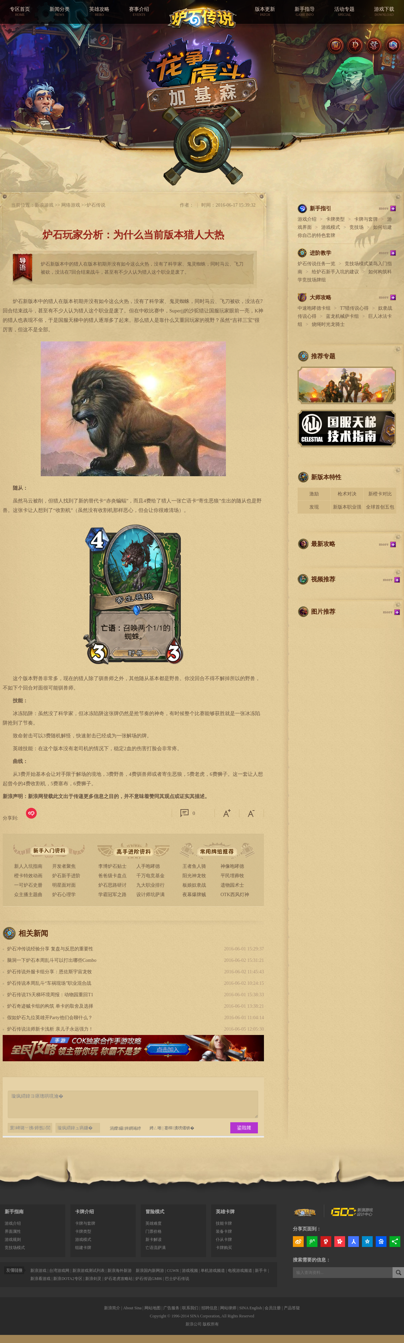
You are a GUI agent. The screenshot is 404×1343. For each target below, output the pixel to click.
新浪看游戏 (40, 1278)
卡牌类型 (335, 219)
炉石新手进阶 (66, 875)
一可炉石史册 (28, 885)
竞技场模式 (15, 1247)
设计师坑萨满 (150, 894)
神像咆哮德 (232, 866)
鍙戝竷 (244, 1127)
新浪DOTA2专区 (67, 1278)
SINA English (250, 1308)
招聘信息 (209, 1308)
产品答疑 (292, 1308)
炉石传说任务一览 (316, 263)
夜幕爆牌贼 (194, 894)
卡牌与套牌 (366, 219)
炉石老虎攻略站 (118, 1278)
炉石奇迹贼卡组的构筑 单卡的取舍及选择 (50, 1006)
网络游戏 (70, 205)
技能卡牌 (224, 1223)
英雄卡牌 (225, 1211)
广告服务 (171, 1308)
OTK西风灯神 (235, 894)
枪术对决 (347, 493)
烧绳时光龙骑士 (328, 324)
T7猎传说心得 (354, 308)
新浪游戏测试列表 (88, 1270)
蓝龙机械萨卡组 (342, 316)
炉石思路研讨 (112, 885)
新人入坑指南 (28, 866)
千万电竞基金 (150, 875)
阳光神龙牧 (194, 875)
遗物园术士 (232, 885)
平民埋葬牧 (232, 875)
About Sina (132, 1308)
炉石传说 (96, 205)
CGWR (173, 1270)
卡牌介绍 (84, 1211)
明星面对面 (64, 885)
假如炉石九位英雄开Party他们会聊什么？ (50, 1017)
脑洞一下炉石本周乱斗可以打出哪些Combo (51, 960)
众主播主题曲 (28, 894)
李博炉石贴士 (112, 866)
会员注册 (273, 1308)
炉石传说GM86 (148, 1278)
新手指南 (14, 1211)
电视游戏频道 (240, 1270)
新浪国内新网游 (150, 1270)
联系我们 (190, 1308)
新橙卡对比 (380, 493)
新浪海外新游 (119, 1270)
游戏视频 (190, 1270)
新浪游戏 (44, 205)
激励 (314, 493)
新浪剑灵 (93, 1278)
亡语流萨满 (155, 1247)
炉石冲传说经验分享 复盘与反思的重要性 (50, 948)
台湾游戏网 (59, 1270)
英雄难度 (153, 1223)
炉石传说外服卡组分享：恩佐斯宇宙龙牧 (49, 971)
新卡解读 (153, 1239)
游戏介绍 (307, 219)
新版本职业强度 (347, 509)
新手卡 (261, 1270)
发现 (314, 507)
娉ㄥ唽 (155, 1128)
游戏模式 (330, 227)
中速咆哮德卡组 (314, 308)
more (384, 208)
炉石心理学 (64, 894)
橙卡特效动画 (28, 875)
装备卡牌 (224, 1231)
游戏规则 (13, 1239)
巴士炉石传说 (177, 1278)
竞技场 (356, 227)
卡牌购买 (224, 1247)
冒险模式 (154, 1211)
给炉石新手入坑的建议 (335, 271)
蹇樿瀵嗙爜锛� (179, 1128)
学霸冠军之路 (112, 894)
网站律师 (228, 1308)
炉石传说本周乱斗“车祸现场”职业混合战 (49, 983)
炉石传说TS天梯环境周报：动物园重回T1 (50, 994)
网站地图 (152, 1308)
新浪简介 (112, 1308)
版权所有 (211, 1324)
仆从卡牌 (224, 1239)
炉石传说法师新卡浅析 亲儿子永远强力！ (50, 1029)
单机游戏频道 (213, 1270)
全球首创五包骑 (380, 509)
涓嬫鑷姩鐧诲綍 (122, 1128)
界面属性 (13, 1231)
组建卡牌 (83, 1247)
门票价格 (153, 1231)
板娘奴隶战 (194, 885)
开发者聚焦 (64, 866)
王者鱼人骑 (194, 866)
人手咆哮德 (148, 866)
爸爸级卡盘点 (112, 875)
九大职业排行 (150, 885)
